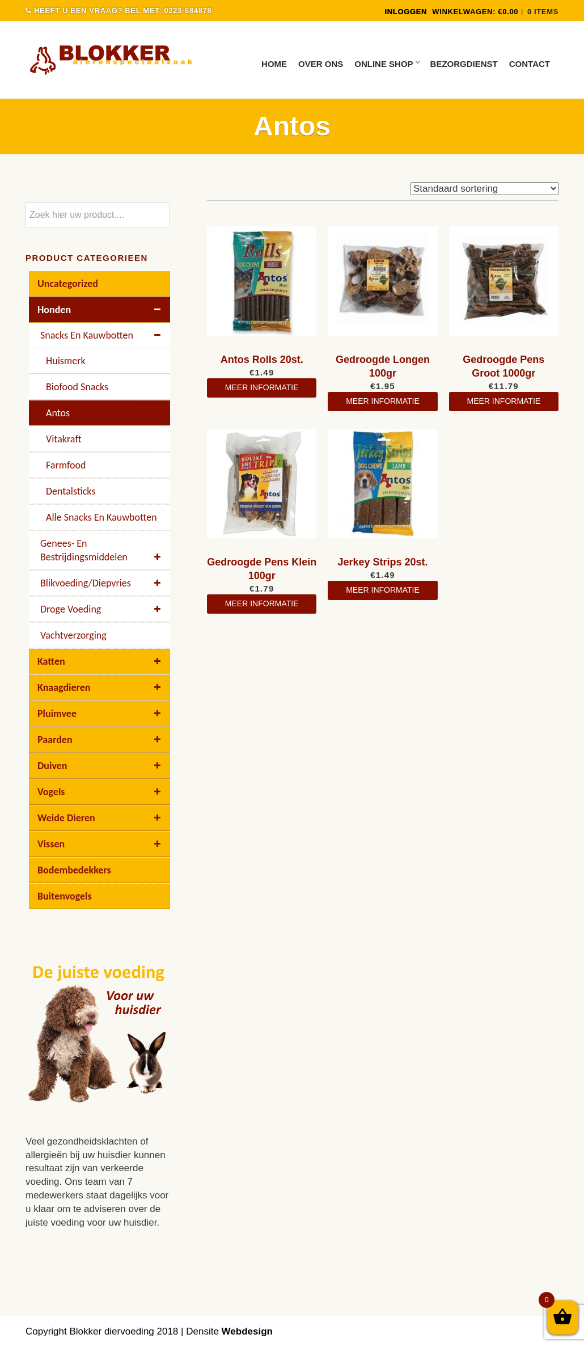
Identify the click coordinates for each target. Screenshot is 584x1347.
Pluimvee (100, 713)
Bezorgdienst (464, 64)
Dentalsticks (70, 491)
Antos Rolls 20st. (262, 359)
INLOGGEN (405, 11)
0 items (542, 11)
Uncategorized (67, 283)
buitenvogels (64, 896)
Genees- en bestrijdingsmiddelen (102, 550)
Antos (58, 413)
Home (274, 64)
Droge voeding (102, 609)
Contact (529, 64)
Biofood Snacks (77, 387)
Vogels (100, 792)
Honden (100, 309)
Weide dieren (100, 818)
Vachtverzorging (73, 635)
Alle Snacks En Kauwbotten (101, 517)
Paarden (100, 739)
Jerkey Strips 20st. (382, 562)
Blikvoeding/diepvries (102, 583)
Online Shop (383, 64)
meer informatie (262, 387)
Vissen (100, 844)
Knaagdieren (100, 687)
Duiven (100, 765)
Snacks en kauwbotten (102, 335)
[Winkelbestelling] (484, 188)
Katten (100, 661)
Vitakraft (63, 439)
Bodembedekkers (74, 870)
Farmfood (66, 465)
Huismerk (66, 360)
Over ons (320, 64)
